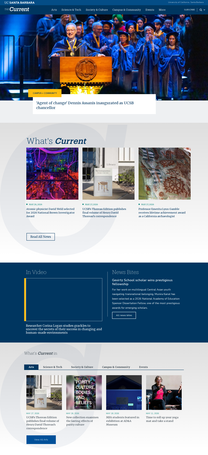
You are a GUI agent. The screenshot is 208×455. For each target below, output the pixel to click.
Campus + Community (45, 93)
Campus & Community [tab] (120, 367)
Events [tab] (148, 367)
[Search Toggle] (202, 9)
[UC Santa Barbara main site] (19, 2)
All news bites (124, 315)
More (162, 9)
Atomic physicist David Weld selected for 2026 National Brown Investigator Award (50, 212)
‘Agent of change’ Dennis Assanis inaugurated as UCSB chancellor (87, 105)
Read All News (40, 236)
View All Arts (41, 439)
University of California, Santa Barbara (186, 2)
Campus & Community (126, 9)
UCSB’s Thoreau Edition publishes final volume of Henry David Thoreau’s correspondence (104, 212)
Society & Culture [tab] (84, 367)
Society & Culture (97, 9)
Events (150, 9)
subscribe (189, 9)
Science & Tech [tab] (54, 367)
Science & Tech (71, 9)
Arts (54, 9)
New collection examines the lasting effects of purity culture (82, 421)
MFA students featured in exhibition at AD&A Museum (122, 421)
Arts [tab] (31, 367)
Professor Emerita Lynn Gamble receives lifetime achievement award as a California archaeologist (162, 212)
